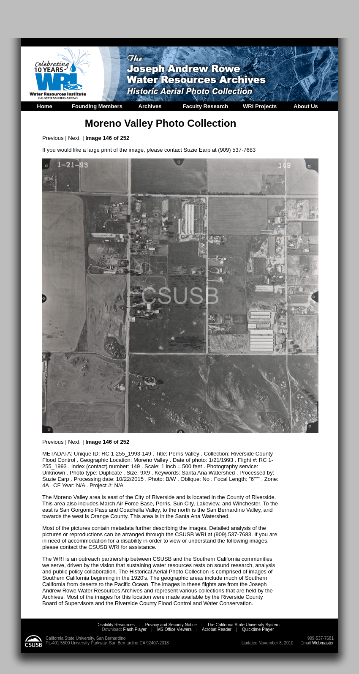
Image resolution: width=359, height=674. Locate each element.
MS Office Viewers (174, 629)
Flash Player (134, 629)
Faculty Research (205, 106)
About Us (306, 106)
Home (44, 106)
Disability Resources (115, 624)
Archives (150, 106)
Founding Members (97, 106)
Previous (53, 138)
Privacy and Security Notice (171, 624)
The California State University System (243, 624)
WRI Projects (260, 106)
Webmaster (323, 643)
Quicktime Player (258, 629)
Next (73, 138)
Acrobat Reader (216, 629)
